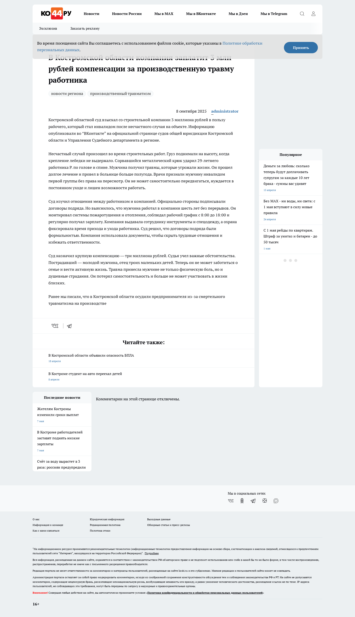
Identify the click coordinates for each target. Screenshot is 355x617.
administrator (225, 111)
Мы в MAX (163, 13)
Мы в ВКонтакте (201, 13)
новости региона (67, 93)
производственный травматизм (120, 93)
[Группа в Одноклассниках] (242, 500)
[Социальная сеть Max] (276, 500)
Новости (91, 13)
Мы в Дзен (238, 13)
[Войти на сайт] (313, 13)
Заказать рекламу (85, 28)
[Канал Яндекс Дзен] (264, 500)
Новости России (127, 13)
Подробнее (152, 553)
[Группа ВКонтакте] (230, 500)
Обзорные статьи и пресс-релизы (168, 525)
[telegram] (70, 326)
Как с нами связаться (46, 530)
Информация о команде (48, 525)
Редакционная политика (105, 525)
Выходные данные (158, 519)
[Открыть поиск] (302, 13)
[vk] (55, 326)
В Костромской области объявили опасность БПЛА (143, 358)
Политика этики (100, 530)
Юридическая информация (107, 519)
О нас (36, 519)
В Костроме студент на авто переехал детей (143, 376)
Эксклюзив (48, 28)
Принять (301, 47)
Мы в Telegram (274, 13)
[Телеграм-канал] (253, 500)
